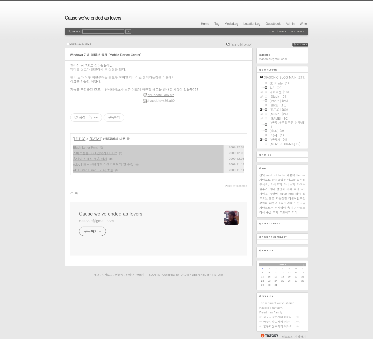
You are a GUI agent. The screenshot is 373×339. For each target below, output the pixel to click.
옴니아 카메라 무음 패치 (90, 158)
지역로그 (107, 274)
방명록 (119, 274)
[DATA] (95, 138)
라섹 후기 (292, 189)
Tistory (218, 274)
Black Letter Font (85, 147)
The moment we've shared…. (278, 303)
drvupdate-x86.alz (158, 95)
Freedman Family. (271, 312)
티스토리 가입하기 (294, 336)
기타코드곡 (266, 208)
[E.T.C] (79, 138)
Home (205, 24)
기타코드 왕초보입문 (272, 180)
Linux (282, 203)
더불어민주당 (296, 198)
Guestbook (273, 24)
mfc (291, 194)
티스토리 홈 (269, 335)
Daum (185, 274)
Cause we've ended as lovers (93, 17)
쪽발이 (273, 194)
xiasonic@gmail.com (96, 220)
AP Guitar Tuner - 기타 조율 (93, 170)
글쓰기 (140, 274)
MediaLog (231, 24)
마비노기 (289, 184)
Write (303, 24)
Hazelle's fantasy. (271, 308)
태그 (96, 274)
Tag (216, 24)
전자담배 (280, 208)
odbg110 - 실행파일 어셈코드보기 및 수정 (103, 164)
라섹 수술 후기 (268, 212)
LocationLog (251, 24)
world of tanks (275, 175)
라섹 (298, 194)
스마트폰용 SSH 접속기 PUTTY (95, 153)
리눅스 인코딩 (296, 203)
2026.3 (282, 264)
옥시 (290, 208)
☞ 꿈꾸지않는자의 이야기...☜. (279, 317)
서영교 (263, 194)
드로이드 (285, 212)
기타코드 (299, 208)
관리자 (129, 274)
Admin (290, 24)
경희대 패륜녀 (268, 203)
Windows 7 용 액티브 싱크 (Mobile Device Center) (105, 54)
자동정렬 (281, 198)
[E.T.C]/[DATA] (242, 45)
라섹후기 (276, 184)
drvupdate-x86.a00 (159, 100)
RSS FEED (304, 45)
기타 (294, 212)
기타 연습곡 (277, 189)
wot (303, 189)
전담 (262, 175)
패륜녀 (291, 175)
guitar (283, 194)
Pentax (300, 175)
